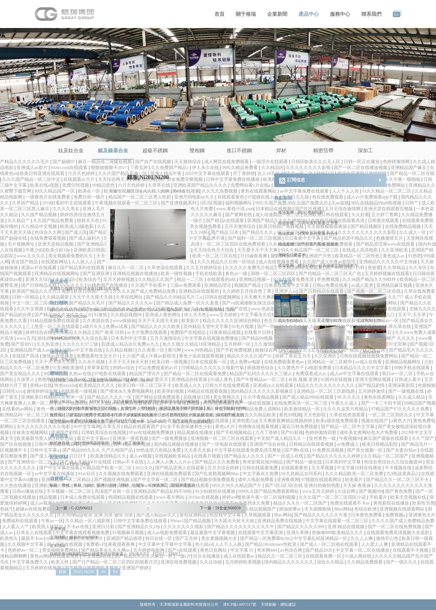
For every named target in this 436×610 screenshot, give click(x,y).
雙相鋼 (197, 150)
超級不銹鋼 (155, 150)
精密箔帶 (323, 150)
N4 (115, 572)
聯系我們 (371, 14)
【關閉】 (174, 554)
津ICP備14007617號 (240, 604)
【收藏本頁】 (139, 554)
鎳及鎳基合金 (113, 150)
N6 (103, 572)
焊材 (281, 150)
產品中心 (309, 14)
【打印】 (159, 554)
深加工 (365, 150)
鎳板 (62, 572)
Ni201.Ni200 (83, 572)
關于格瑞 (246, 14)
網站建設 (288, 604)
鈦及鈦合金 (71, 150)
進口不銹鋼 (239, 150)
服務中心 (340, 14)
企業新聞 (277, 14)
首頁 (219, 14)
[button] (209, 234)
